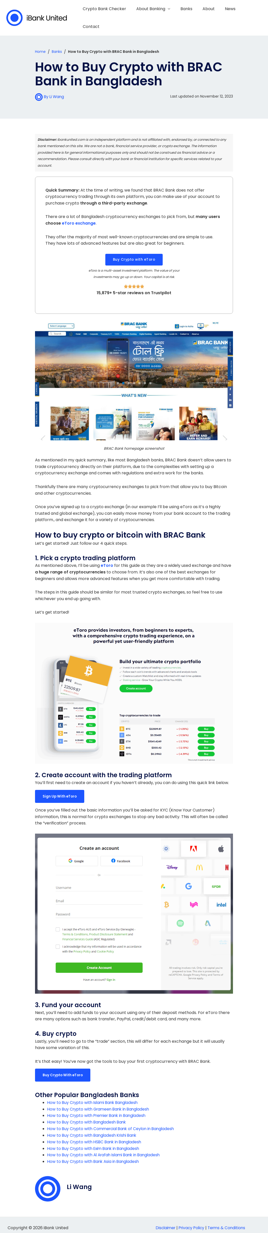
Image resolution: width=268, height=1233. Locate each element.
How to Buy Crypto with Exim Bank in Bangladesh (95, 1143)
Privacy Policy (191, 1222)
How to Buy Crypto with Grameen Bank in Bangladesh (100, 1104)
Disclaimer (163, 1222)
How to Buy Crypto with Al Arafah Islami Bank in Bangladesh (106, 1149)
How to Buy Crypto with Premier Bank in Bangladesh (98, 1110)
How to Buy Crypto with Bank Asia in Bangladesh (95, 1156)
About (209, 15)
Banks (189, 15)
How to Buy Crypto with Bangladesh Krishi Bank (94, 1130)
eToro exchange (79, 218)
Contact (250, 15)
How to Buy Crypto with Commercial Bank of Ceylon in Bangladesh (113, 1123)
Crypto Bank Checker (111, 15)
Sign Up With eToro (60, 791)
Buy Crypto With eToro (64, 1069)
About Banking (155, 15)
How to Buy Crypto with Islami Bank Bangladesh (94, 1097)
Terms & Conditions (227, 1222)
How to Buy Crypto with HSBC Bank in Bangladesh (96, 1136)
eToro (107, 560)
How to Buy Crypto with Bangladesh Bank (88, 1117)
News (228, 15)
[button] (134, 254)
